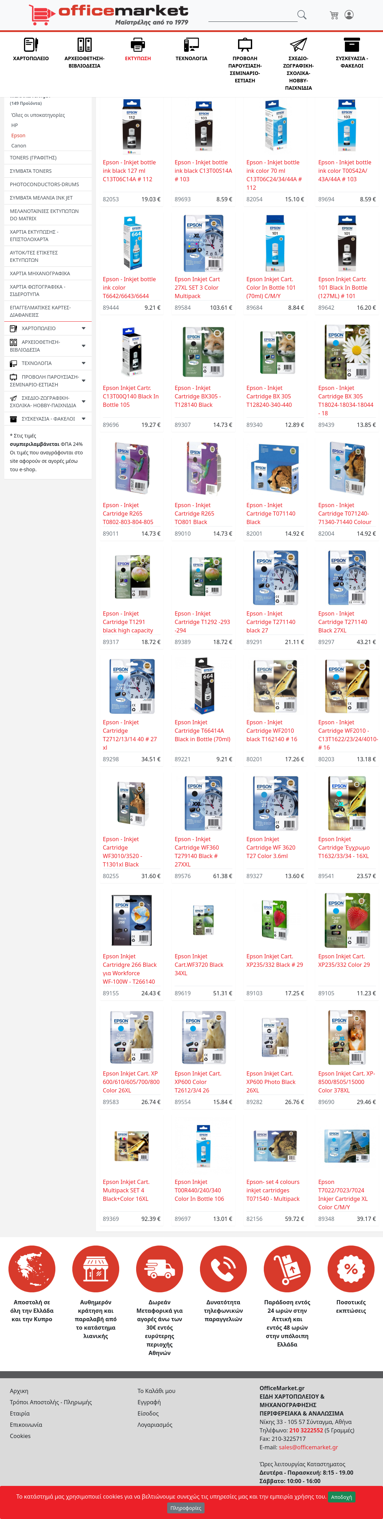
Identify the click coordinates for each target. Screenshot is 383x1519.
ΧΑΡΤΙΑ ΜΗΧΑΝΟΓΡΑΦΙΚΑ (40, 273)
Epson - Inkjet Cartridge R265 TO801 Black (194, 513)
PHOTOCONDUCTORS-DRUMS (44, 184)
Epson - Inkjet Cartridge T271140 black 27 (271, 622)
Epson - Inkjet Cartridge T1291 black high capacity (128, 622)
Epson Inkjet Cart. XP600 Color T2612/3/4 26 (198, 1082)
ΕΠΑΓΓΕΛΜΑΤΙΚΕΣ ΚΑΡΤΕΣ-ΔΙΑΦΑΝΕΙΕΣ (40, 311)
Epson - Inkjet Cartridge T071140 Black (271, 513)
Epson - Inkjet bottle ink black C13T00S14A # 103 (203, 170)
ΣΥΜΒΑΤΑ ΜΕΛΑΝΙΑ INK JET (41, 197)
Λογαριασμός (155, 1425)
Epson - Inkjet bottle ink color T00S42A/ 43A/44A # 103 (344, 170)
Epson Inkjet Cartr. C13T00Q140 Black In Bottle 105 (131, 396)
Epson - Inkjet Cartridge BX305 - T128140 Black (198, 396)
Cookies (20, 1436)
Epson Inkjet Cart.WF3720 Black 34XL (199, 964)
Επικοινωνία (26, 1425)
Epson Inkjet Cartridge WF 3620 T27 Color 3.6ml (271, 847)
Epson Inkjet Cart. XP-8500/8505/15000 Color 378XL (346, 1082)
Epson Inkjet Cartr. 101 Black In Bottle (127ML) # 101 (342, 287)
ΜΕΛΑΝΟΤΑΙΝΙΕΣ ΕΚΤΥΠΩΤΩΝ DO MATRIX (44, 215)
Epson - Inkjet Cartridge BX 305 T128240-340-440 (269, 396)
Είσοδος (148, 1413)
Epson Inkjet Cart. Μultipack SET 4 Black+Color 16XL (126, 1190)
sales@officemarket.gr (308, 1447)
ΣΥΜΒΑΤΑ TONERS (30, 171)
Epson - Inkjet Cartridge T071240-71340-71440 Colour (344, 513)
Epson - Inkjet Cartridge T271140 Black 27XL (342, 622)
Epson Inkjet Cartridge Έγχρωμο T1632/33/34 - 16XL (344, 847)
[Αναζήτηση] (253, 15)
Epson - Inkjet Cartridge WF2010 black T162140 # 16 (272, 730)
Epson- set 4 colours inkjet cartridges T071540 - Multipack (273, 1190)
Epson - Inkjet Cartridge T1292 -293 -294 (202, 622)
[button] (31, 64)
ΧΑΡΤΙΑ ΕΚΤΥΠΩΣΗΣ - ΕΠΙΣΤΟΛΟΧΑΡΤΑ (34, 235)
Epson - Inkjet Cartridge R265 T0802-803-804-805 (128, 513)
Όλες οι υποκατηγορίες (38, 115)
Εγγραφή (149, 1402)
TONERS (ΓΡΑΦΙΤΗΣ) (33, 157)
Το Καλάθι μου (157, 1391)
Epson (18, 135)
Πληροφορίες (185, 1508)
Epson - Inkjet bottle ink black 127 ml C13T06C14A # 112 (129, 170)
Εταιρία (20, 1413)
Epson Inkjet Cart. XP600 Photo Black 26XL (271, 1082)
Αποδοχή (341, 1497)
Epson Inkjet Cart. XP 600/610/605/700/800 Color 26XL (131, 1082)
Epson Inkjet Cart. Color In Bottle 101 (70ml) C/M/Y (271, 287)
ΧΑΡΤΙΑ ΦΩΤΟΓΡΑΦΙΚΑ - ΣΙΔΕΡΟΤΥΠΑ (37, 290)
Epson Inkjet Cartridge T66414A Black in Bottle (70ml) (202, 730)
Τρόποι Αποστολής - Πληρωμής (51, 1402)
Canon (18, 145)
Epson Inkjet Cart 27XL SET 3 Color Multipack (197, 287)
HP (14, 125)
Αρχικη (19, 1391)
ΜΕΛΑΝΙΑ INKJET (30, 99)
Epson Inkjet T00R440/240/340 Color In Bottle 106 (199, 1190)
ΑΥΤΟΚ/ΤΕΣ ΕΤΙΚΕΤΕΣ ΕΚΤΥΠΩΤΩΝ (34, 256)
